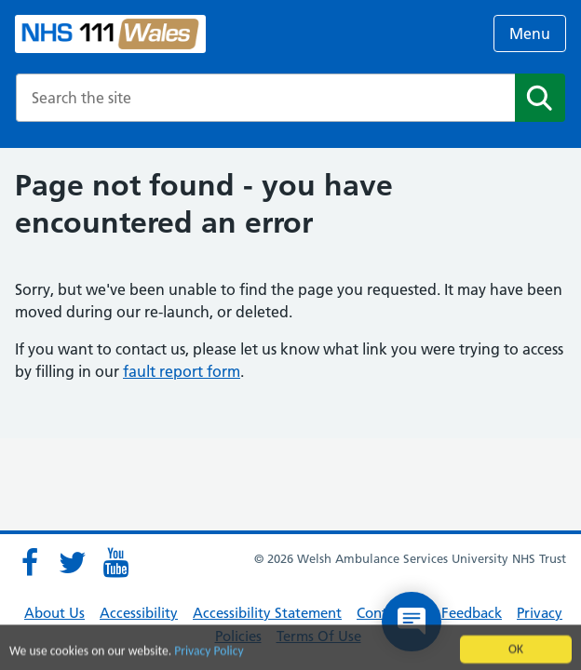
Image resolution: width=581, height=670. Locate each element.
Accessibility (139, 613)
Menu (529, 33)
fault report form (181, 371)
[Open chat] (411, 621)
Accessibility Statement (267, 613)
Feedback (471, 613)
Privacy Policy (208, 654)
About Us (54, 613)
